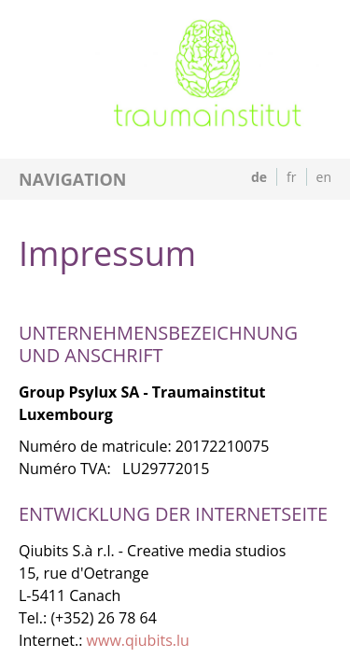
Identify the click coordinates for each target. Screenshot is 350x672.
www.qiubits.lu (138, 640)
